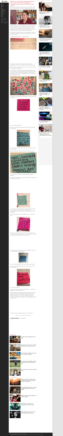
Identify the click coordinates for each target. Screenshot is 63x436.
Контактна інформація (4, 21)
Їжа (1, 7)
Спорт (2, 15)
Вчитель (23, 315)
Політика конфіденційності (4, 22)
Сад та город (2, 14)
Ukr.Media (29, 30)
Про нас (2, 20)
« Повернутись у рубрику (14, 318)
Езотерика (2, 5)
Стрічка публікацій (22, 318)
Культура (2, 8)
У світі (2, 17)
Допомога (17, 315)
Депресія (30, 315)
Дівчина (26, 315)
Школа (20, 315)
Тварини (2, 16)
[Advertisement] (23, 56)
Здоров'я (2, 6)
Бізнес (2, 4)
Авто (1, 3)
